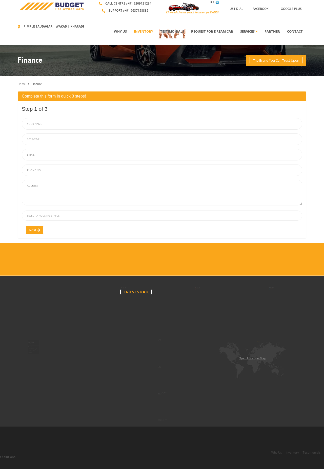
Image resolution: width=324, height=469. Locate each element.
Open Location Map (252, 358)
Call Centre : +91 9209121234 (128, 3)
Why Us (120, 31)
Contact (295, 31)
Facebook (261, 9)
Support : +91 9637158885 (128, 10)
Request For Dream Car (212, 31)
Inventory (143, 31)
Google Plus (291, 9)
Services (248, 31)
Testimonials (172, 31)
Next (34, 230)
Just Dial (236, 9)
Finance (37, 84)
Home (22, 84)
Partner (272, 31)
